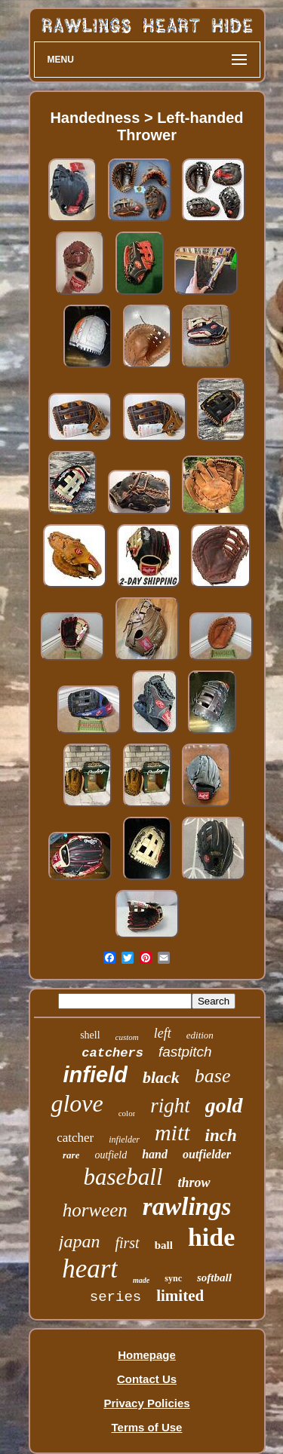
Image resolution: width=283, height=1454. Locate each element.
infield (95, 1075)
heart (90, 1269)
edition (200, 1035)
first (127, 1243)
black (161, 1077)
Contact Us (147, 1379)
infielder (124, 1139)
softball (214, 1277)
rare (71, 1155)
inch (221, 1135)
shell (90, 1035)
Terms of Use (147, 1427)
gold (224, 1105)
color (127, 1113)
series (115, 1297)
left (162, 1033)
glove (77, 1103)
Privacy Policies (146, 1403)
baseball (122, 1177)
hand (155, 1154)
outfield (110, 1155)
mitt (172, 1132)
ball (164, 1245)
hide (211, 1237)
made (141, 1280)
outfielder (207, 1154)
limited (180, 1296)
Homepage (147, 1354)
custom (127, 1036)
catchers (112, 1053)
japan (79, 1241)
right (170, 1105)
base (213, 1076)
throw (194, 1182)
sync (173, 1278)
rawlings (187, 1206)
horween (95, 1210)
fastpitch (185, 1052)
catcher (75, 1137)
